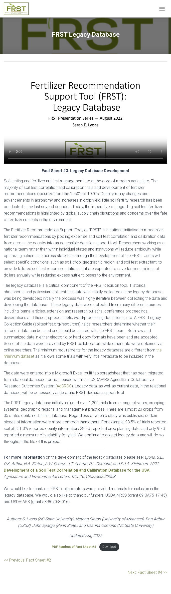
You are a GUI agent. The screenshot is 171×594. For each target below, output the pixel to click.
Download (109, 547)
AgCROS (64, 386)
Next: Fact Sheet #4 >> (147, 572)
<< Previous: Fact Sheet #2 (27, 560)
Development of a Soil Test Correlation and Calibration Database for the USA (77, 470)
